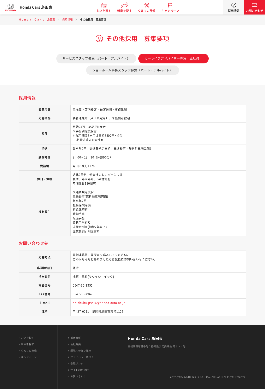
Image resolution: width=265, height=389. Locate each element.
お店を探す (106, 10)
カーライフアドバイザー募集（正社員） (173, 58)
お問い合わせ (254, 10)
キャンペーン (172, 10)
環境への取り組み (80, 350)
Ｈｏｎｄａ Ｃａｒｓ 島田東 (37, 19)
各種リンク (76, 363)
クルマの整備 (149, 10)
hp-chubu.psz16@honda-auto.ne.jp (99, 302)
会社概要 (75, 344)
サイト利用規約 (79, 370)
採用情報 (234, 10)
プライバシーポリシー (83, 357)
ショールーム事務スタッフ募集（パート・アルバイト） (132, 70)
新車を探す (127, 10)
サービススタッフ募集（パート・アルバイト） (96, 58)
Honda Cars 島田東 (38, 7)
